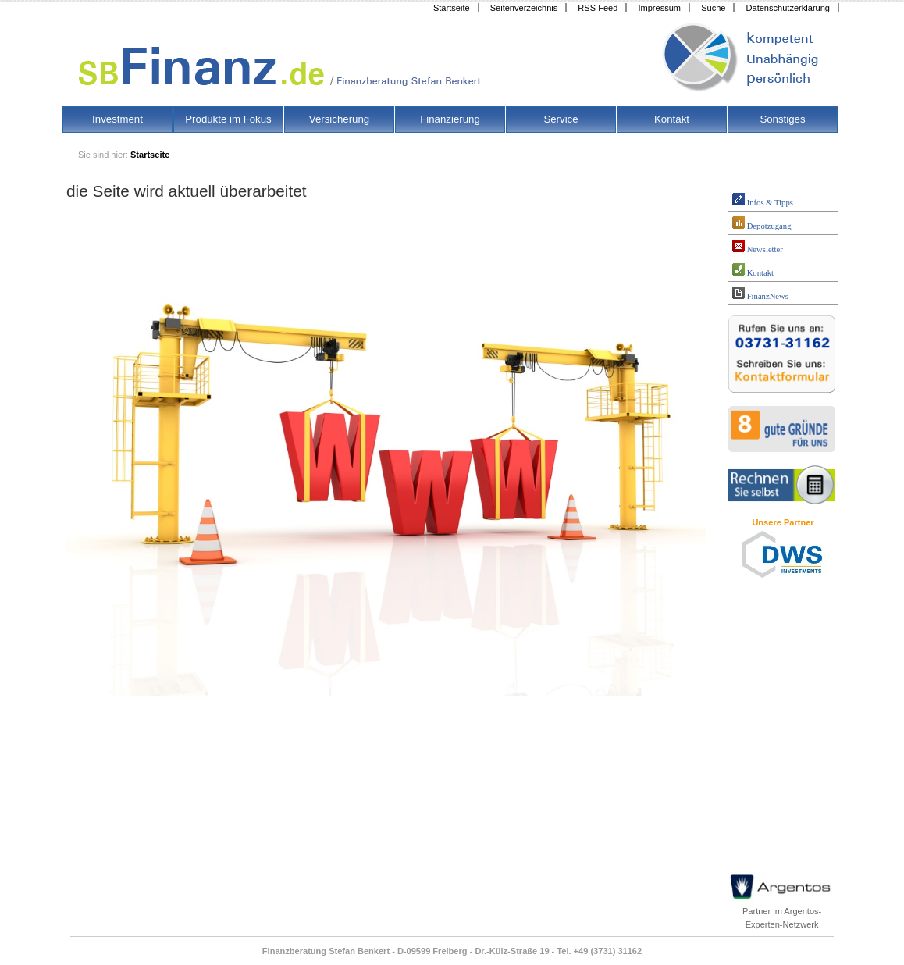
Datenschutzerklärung (788, 7)
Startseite (451, 7)
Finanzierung (450, 119)
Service (560, 119)
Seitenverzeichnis (524, 7)
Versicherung (339, 119)
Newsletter (757, 247)
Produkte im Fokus (228, 119)
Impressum (659, 7)
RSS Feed (597, 7)
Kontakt (671, 119)
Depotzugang (761, 223)
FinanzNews (760, 294)
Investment (117, 119)
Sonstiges (782, 119)
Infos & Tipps (762, 200)
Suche (713, 7)
